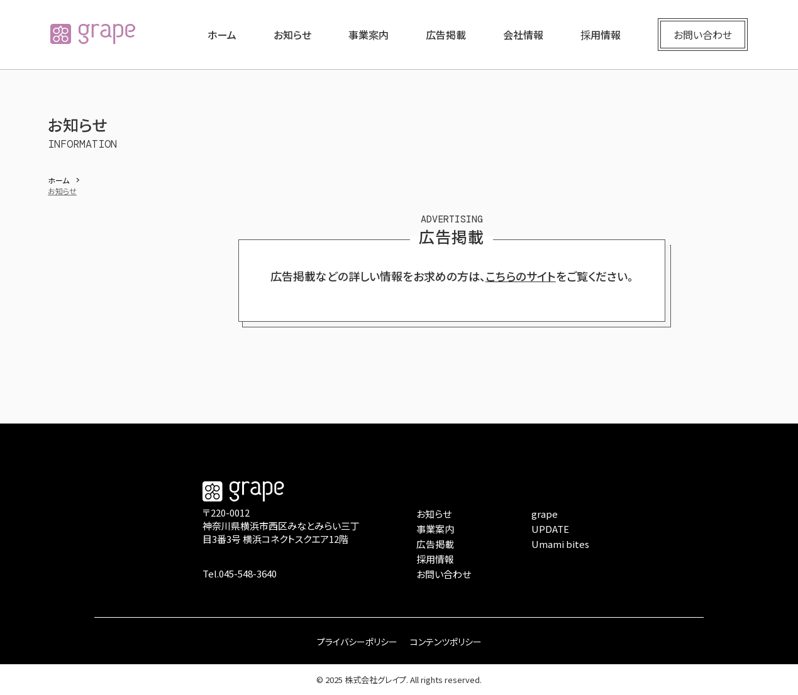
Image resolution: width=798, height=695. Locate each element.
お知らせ (292, 34)
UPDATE (550, 528)
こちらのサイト (520, 276)
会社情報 (523, 34)
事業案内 (368, 34)
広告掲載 (446, 34)
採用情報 (600, 34)
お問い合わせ (702, 34)
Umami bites (560, 543)
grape (544, 513)
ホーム (222, 34)
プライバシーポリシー (357, 641)
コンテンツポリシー (446, 641)
